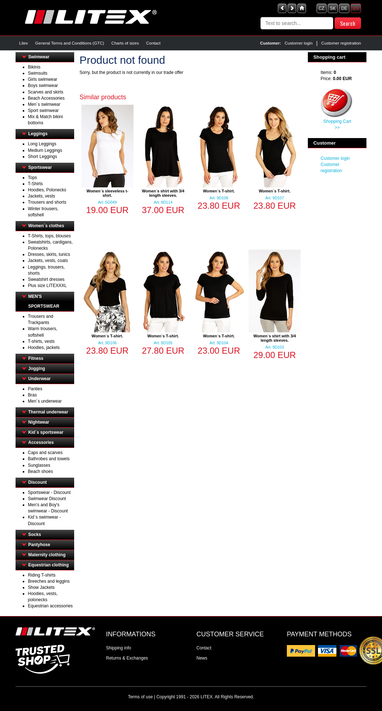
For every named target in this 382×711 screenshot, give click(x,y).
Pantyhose (39, 544)
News (201, 658)
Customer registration (341, 43)
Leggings (37, 133)
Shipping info (118, 647)
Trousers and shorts (47, 202)
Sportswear (40, 167)
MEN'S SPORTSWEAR (43, 301)
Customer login (299, 43)
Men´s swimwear (44, 104)
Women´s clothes (46, 225)
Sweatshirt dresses (46, 279)
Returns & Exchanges (127, 658)
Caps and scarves (45, 452)
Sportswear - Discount (49, 492)
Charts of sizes (125, 43)
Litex (23, 43)
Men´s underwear (44, 401)
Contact (153, 43)
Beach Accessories (46, 98)
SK (333, 8)
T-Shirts (35, 183)
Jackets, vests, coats (48, 260)
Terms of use (140, 696)
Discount (37, 482)
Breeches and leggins (48, 581)
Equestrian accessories (50, 605)
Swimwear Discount (47, 498)
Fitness (35, 358)
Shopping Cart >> (337, 124)
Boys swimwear (43, 85)
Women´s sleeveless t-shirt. (107, 193)
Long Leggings (42, 143)
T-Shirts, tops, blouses (49, 235)
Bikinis (34, 67)
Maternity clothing (46, 554)
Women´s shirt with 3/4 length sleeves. (163, 193)
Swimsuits (37, 73)
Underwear (39, 378)
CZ (321, 8)
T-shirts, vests (41, 341)
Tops (32, 177)
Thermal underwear (48, 412)
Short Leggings (42, 156)
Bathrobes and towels (48, 458)
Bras (32, 395)
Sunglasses (39, 465)
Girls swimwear (42, 79)
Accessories (41, 442)
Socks (34, 534)
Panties (35, 388)
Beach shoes (40, 471)
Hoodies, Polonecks (47, 189)
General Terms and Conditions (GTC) (69, 43)
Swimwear (39, 56)
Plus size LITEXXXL (47, 285)
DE (344, 8)
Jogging (36, 368)
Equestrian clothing (48, 564)
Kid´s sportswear (45, 432)
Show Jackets (41, 587)
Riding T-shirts (41, 575)
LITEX (206, 696)
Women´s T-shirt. (218, 191)
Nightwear (38, 422)
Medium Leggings (45, 150)
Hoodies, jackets (44, 347)
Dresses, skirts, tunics (49, 254)
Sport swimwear (43, 110)
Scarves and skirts (45, 92)
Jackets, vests (41, 196)
